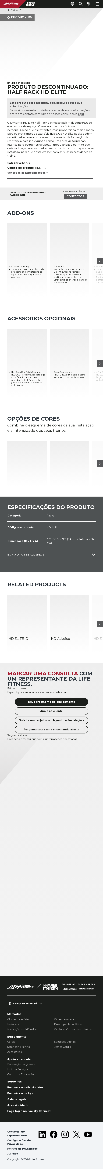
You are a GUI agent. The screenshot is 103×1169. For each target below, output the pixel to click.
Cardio (11, 1041)
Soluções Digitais (64, 1041)
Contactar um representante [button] (17, 1133)
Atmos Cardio (62, 1046)
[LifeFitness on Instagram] (65, 1143)
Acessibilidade (17, 1105)
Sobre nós (14, 1081)
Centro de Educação (20, 1074)
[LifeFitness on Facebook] (53, 1143)
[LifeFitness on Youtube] (88, 1143)
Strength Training (18, 1046)
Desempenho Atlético (68, 1024)
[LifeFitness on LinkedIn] (42, 1143)
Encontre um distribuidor (25, 1087)
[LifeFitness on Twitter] (76, 1143)
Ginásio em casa (64, 1019)
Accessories (14, 1052)
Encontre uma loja (20, 1093)
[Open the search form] (81, 4)
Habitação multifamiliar (22, 1029)
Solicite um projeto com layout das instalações (51, 720)
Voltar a (14, 10)
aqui (71, 102)
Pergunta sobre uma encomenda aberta (51, 729)
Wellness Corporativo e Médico (73, 1029)
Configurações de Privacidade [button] (19, 1142)
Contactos (75, 196)
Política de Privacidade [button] (22, 1148)
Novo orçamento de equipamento (51, 701)
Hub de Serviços (17, 1069)
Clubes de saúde (18, 1019)
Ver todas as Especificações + (27, 172)
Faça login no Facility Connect (29, 1111)
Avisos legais (16, 1099)
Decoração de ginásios (21, 1064)
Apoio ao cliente (51, 711)
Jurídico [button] (12, 1153)
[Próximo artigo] (100, 261)
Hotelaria (13, 1024)
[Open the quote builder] (89, 4)
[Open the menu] (97, 4)
